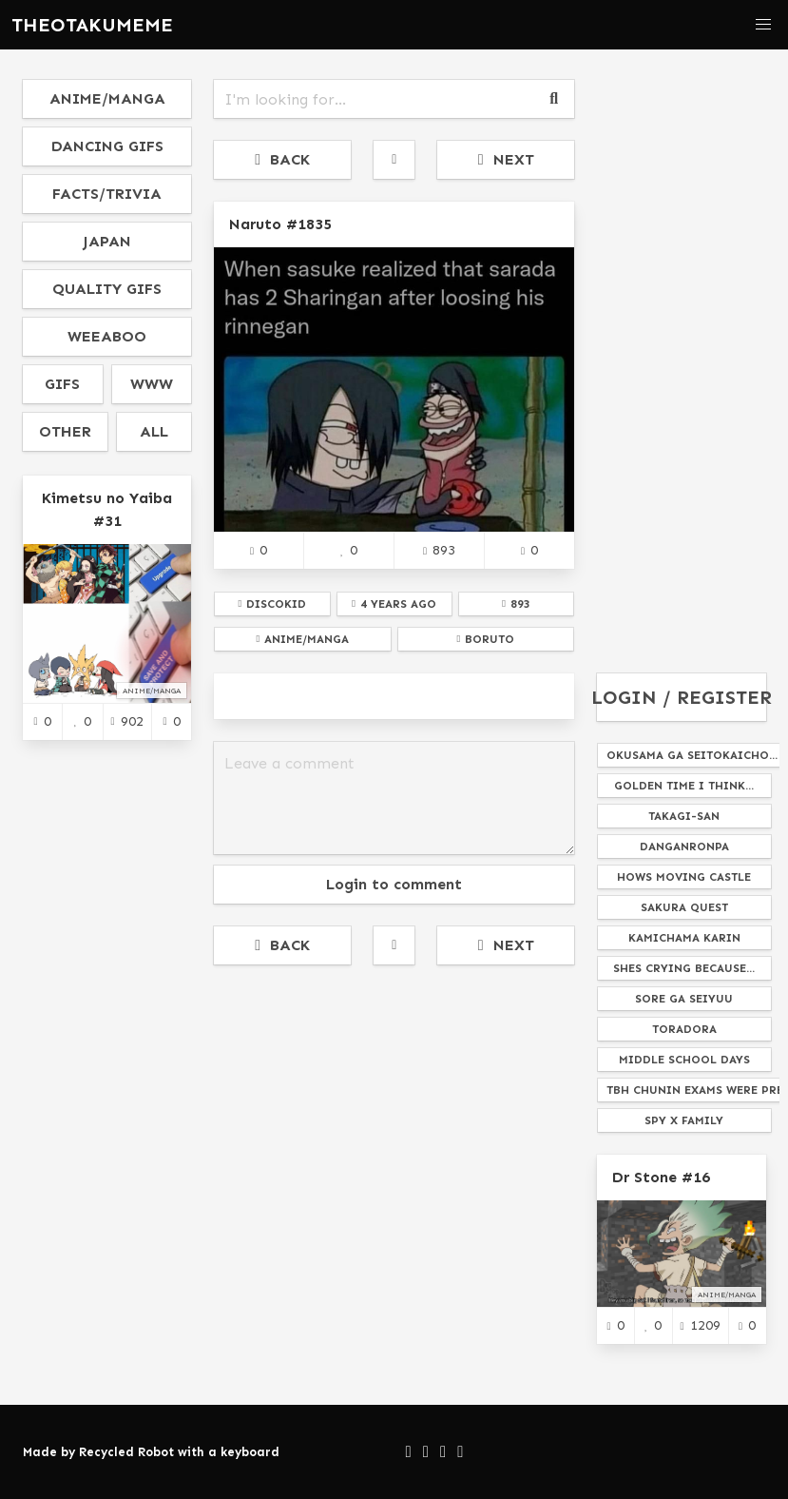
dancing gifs (107, 146)
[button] (763, 24)
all (154, 431)
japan (107, 241)
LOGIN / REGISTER (681, 697)
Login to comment (394, 884)
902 (127, 721)
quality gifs (107, 289)
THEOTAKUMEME (92, 24)
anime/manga (107, 98)
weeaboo (106, 336)
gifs (62, 384)
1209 (701, 1325)
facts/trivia (107, 194)
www (151, 384)
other (65, 431)
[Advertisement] (394, 1120)
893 (439, 549)
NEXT (506, 159)
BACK (282, 159)
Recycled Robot (126, 1452)
